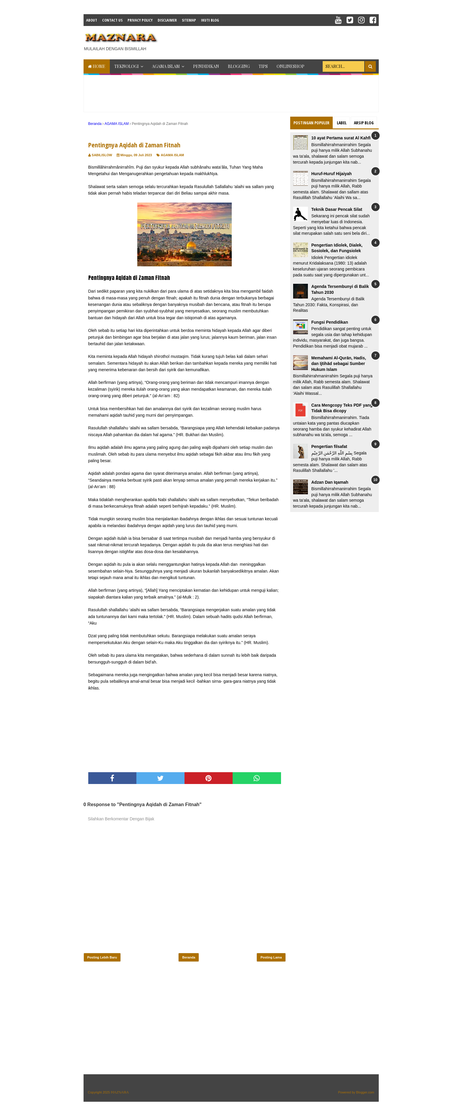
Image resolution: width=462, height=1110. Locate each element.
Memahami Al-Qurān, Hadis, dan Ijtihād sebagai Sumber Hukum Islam (338, 364)
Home (96, 66)
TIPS (263, 66)
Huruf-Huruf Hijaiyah (331, 173)
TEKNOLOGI (126, 66)
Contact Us (112, 20)
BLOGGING (239, 66)
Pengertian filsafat (329, 446)
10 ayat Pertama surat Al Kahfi (341, 138)
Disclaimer (167, 20)
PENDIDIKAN (206, 66)
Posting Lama (271, 957)
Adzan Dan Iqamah (329, 482)
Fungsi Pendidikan (329, 322)
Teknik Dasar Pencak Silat (337, 209)
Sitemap (189, 20)
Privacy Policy (140, 20)
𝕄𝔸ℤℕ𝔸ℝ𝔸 (120, 1092)
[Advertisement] (271, 40)
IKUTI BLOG (210, 20)
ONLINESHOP (290, 66)
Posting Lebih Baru (102, 957)
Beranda (188, 957)
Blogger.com (365, 1092)
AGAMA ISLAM (166, 66)
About (91, 20)
